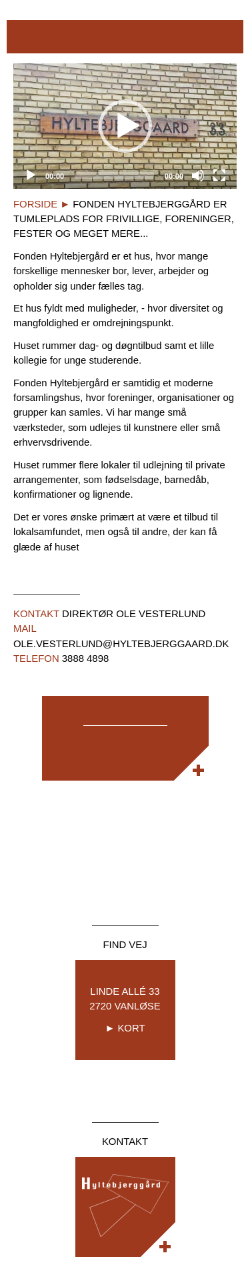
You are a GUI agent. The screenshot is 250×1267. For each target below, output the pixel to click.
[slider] (114, 175)
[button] (125, 126)
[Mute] (198, 175)
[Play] (30, 175)
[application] (125, 126)
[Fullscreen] (219, 175)
